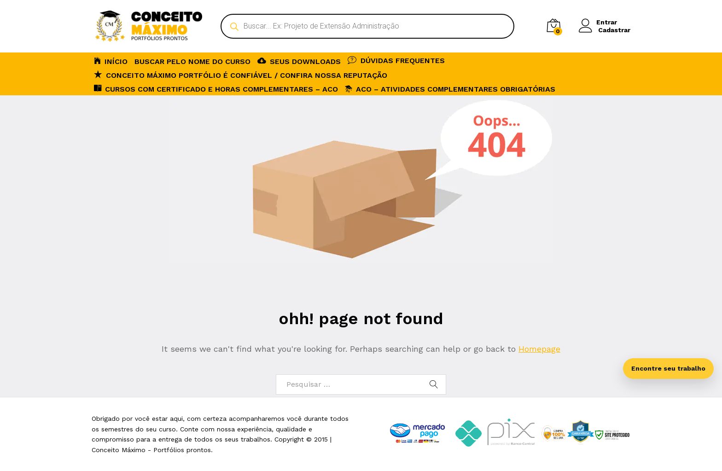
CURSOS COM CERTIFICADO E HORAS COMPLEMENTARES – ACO (216, 88)
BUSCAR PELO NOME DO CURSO (192, 61)
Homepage (539, 349)
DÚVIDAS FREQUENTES (396, 59)
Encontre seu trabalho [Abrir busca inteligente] (668, 368)
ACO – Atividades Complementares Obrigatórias (450, 89)
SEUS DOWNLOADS (299, 60)
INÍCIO (111, 60)
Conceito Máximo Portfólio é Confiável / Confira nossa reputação (240, 74)
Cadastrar (614, 30)
